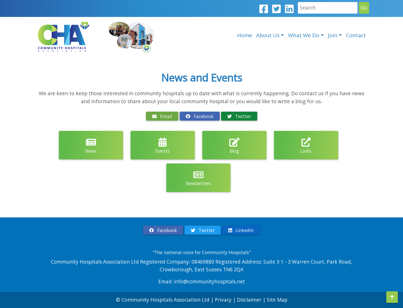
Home (244, 35)
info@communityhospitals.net (209, 281)
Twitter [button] (239, 116)
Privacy (223, 299)
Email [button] (162, 116)
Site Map (277, 299)
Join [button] (332, 35)
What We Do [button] (303, 35)
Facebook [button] (200, 116)
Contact (356, 35)
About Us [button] (268, 35)
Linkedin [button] (241, 230)
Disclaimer (250, 299)
